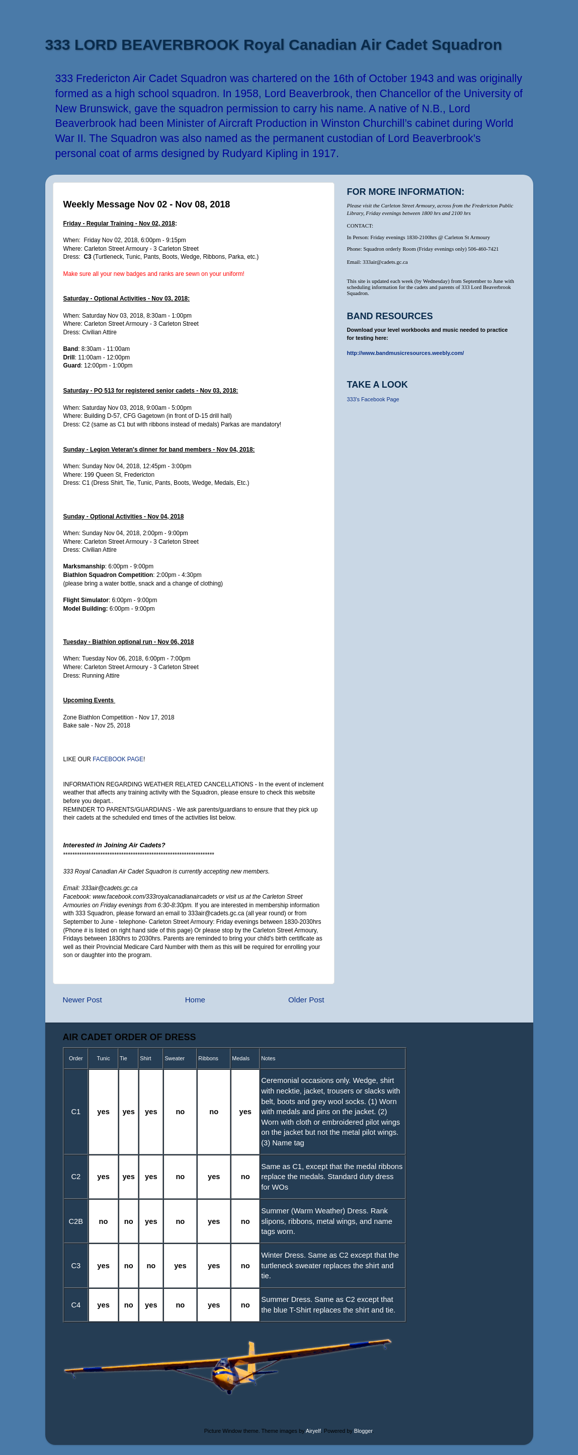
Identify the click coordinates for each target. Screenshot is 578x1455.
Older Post (306, 999)
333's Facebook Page (373, 399)
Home (195, 999)
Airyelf (313, 1431)
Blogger (363, 1431)
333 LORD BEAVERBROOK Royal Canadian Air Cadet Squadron (273, 44)
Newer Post (82, 999)
